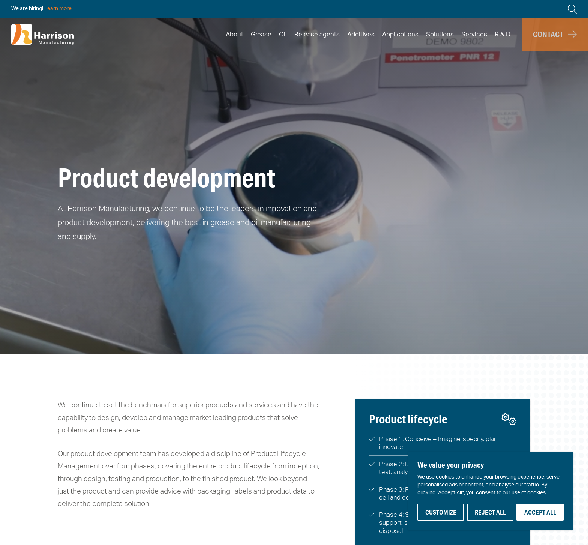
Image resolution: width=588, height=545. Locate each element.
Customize (440, 512)
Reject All (490, 512)
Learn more (58, 8)
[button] (555, 34)
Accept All (540, 512)
